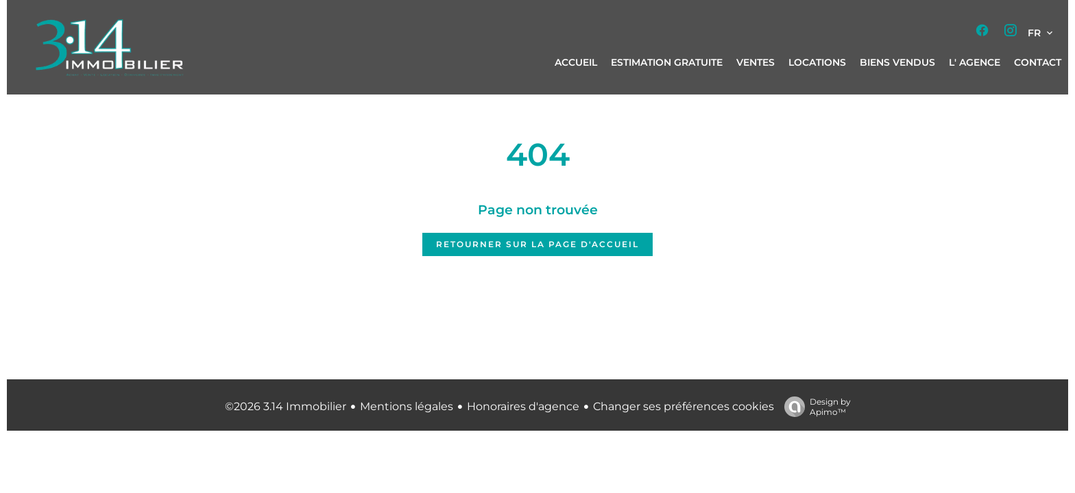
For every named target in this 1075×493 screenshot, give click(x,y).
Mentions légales (406, 406)
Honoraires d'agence (523, 406)
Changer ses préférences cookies (683, 406)
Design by (814, 406)
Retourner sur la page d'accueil (537, 244)
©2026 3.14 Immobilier (285, 406)
